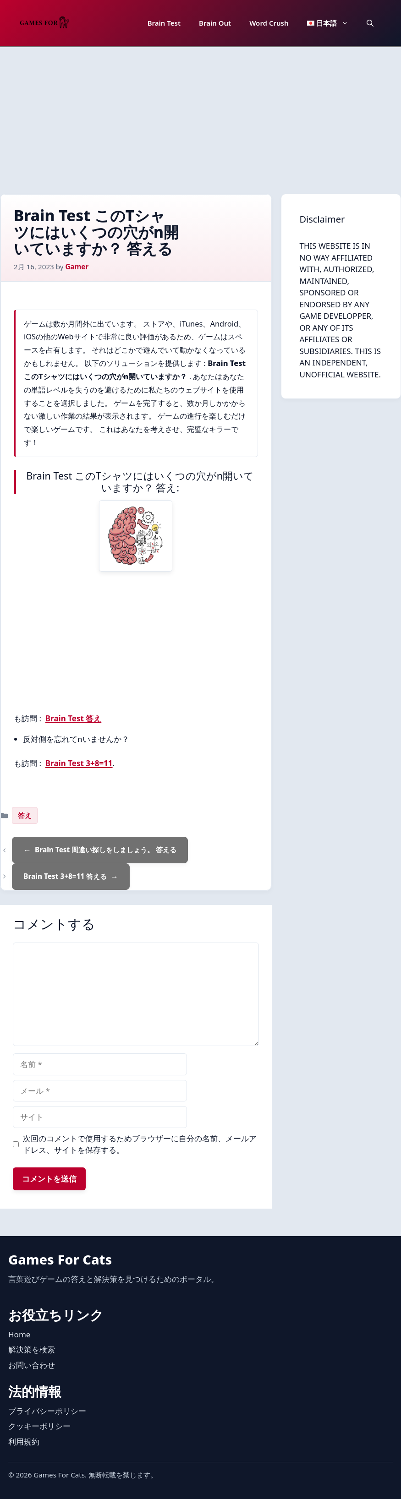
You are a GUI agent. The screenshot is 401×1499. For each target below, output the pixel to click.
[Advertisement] (200, 116)
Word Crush (268, 22)
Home (19, 1334)
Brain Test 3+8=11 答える (65, 876)
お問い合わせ (31, 1365)
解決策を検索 (31, 1349)
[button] (370, 23)
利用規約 (23, 1441)
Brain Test (164, 22)
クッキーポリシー (39, 1426)
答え (25, 815)
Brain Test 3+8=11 (79, 763)
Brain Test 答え (73, 718)
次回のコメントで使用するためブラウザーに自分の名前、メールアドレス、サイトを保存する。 (140, 1144)
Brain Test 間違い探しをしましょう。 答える (105, 849)
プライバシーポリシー (47, 1411)
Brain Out (215, 22)
